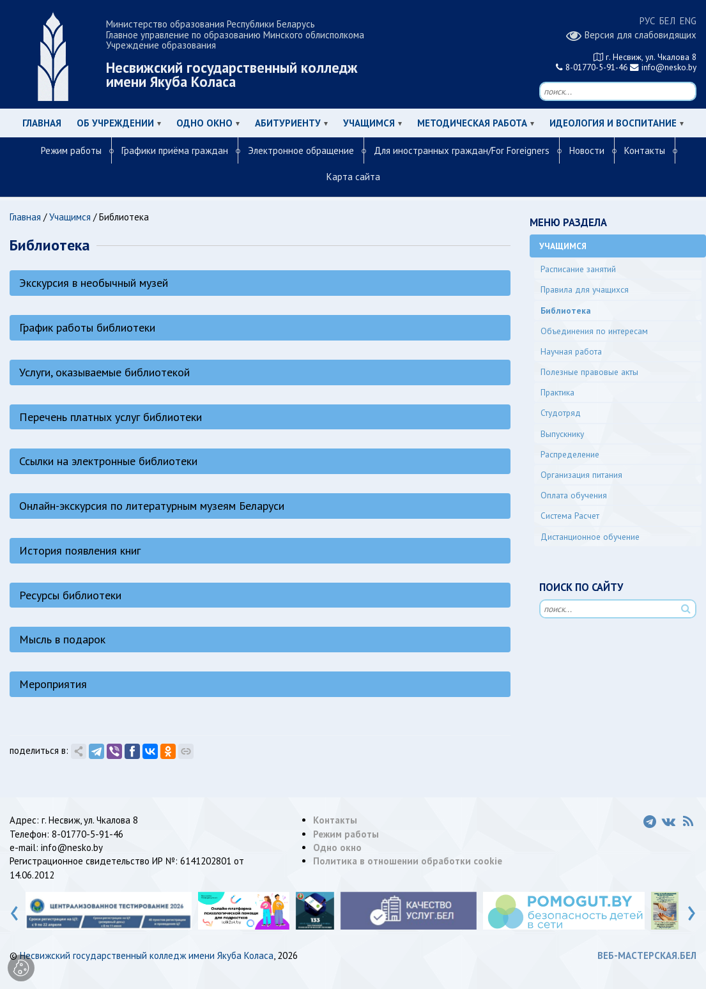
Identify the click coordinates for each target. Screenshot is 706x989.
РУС (647, 21)
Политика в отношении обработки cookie (407, 861)
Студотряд (561, 412)
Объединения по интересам (594, 331)
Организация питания (581, 474)
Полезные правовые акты (589, 372)
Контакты (644, 150)
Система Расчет (570, 515)
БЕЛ (667, 21)
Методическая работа (472, 123)
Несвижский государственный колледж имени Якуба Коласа (146, 955)
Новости (586, 150)
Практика (557, 392)
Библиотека (566, 310)
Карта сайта (353, 177)
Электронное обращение (301, 150)
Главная (41, 123)
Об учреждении (115, 123)
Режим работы (71, 150)
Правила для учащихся (585, 289)
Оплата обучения (574, 495)
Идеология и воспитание (613, 123)
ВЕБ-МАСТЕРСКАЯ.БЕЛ (646, 955)
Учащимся (369, 123)
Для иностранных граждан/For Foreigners (461, 150)
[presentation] (14, 910)
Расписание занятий (578, 269)
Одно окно (204, 123)
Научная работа (571, 351)
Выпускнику (562, 434)
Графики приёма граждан (174, 150)
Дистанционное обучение (590, 536)
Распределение (570, 454)
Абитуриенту (288, 123)
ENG (688, 21)
